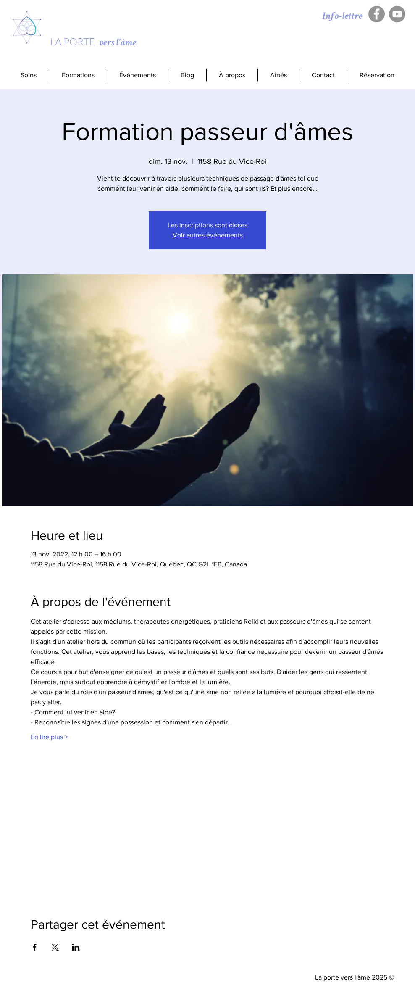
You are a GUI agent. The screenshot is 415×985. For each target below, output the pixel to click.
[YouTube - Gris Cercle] (397, 14)
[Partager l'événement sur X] (55, 947)
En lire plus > (49, 736)
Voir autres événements (208, 235)
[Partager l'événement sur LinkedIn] (76, 947)
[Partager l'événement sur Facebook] (35, 947)
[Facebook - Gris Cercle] (376, 14)
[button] (78, 75)
